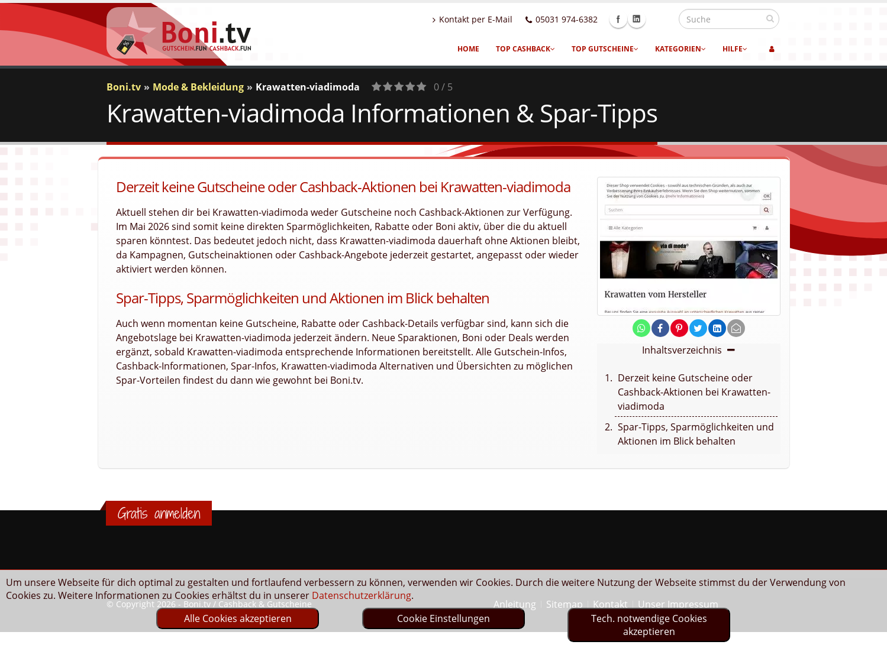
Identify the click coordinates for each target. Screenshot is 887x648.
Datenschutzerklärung (361, 595)
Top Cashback (525, 49)
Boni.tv (124, 86)
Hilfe (734, 49)
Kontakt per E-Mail (498, 19)
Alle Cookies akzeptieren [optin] (238, 618)
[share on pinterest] (679, 328)
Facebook (644, 19)
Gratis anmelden (159, 513)
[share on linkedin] (717, 328)
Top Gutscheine (605, 49)
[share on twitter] (698, 328)
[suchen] (770, 18)
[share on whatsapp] (641, 328)
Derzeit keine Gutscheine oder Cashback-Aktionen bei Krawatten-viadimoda (694, 392)
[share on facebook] (660, 328)
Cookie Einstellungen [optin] (443, 618)
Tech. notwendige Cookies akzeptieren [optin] (649, 625)
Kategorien (680, 49)
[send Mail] (736, 328)
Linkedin (662, 19)
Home (468, 49)
